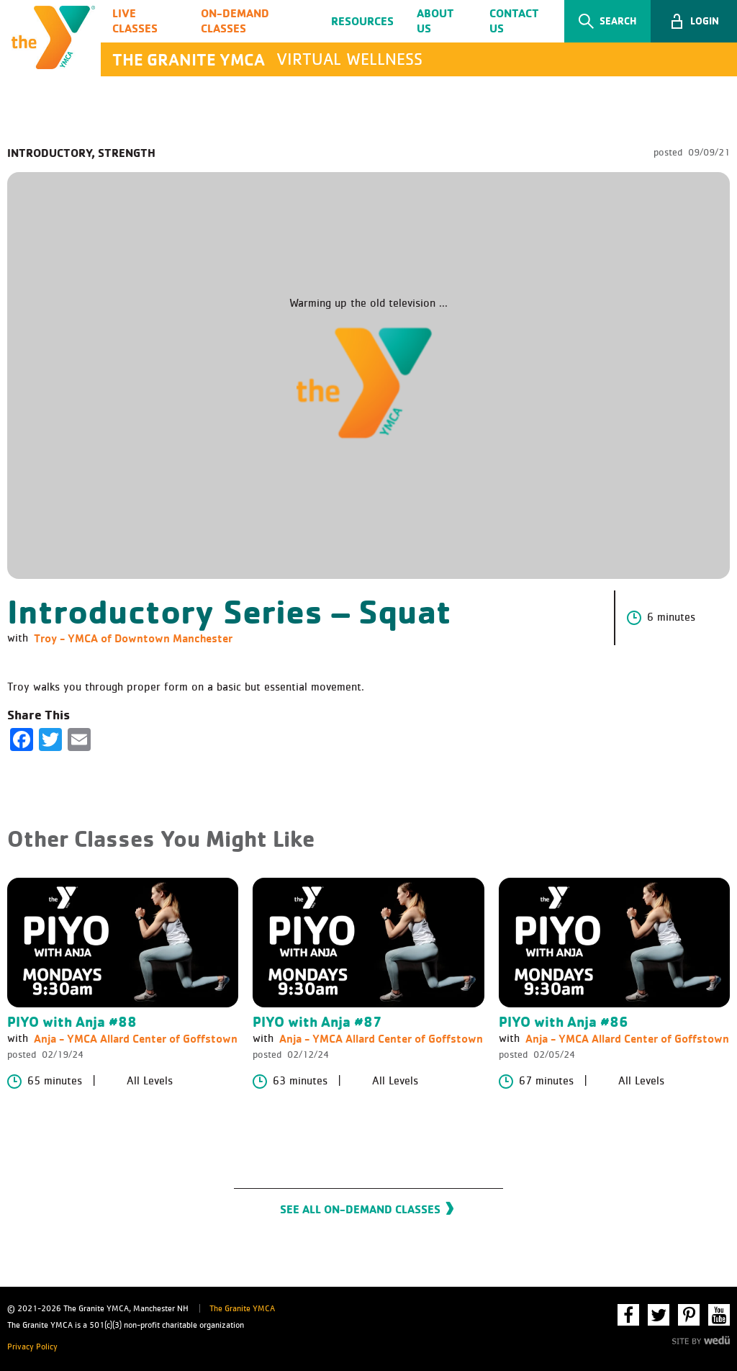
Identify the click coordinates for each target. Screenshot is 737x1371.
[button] (694, 21)
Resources (362, 21)
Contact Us (514, 20)
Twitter (658, 1315)
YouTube (719, 1315)
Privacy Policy (32, 1347)
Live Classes (135, 20)
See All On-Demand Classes (360, 1209)
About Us (435, 20)
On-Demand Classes (235, 20)
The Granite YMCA (242, 1309)
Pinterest (689, 1315)
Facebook (628, 1315)
